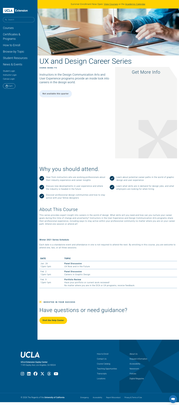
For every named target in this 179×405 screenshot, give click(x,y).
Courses (8, 28)
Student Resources (15, 58)
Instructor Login (10, 75)
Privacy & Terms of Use (133, 401)
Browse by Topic (13, 51)
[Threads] (49, 378)
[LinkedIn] (29, 378)
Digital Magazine (137, 382)
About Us (133, 357)
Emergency (84, 401)
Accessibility (135, 367)
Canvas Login (9, 79)
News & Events (12, 64)
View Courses (112, 4)
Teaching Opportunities (107, 372)
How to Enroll (11, 45)
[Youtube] (56, 378)
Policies (133, 377)
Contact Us (102, 362)
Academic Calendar (136, 4)
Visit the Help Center (59, 323)
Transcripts (102, 377)
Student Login (9, 71)
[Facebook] (35, 378)
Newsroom (134, 372)
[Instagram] (22, 378)
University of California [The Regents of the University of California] (54, 401)
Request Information (138, 362)
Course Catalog (103, 367)
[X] (42, 378)
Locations (101, 382)
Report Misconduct (113, 401)
